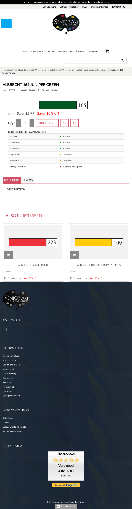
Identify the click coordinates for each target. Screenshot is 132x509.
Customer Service (99, 6)
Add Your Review (50, 89)
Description (12, 180)
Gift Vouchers (49, 6)
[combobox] (91, 60)
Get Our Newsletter (68, 6)
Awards (81, 51)
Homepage (7, 69)
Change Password (11, 395)
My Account (94, 51)
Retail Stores (37, 51)
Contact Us (8, 378)
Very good (66, 465)
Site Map (7, 382)
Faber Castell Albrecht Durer (96, 69)
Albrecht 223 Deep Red (33, 264)
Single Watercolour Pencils (68, 69)
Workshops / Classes (13, 431)
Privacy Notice (9, 360)
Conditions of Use (11, 364)
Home (24, 51)
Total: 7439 (66, 475)
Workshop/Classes (66, 51)
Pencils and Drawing (23, 69)
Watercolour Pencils (44, 69)
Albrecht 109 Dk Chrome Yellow (99, 264)
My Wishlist (8, 386)
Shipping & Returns (11, 355)
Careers (50, 51)
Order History (9, 373)
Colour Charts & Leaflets (14, 426)
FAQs (84, 6)
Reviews (28, 180)
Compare (7, 391)
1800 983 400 (118, 6)
